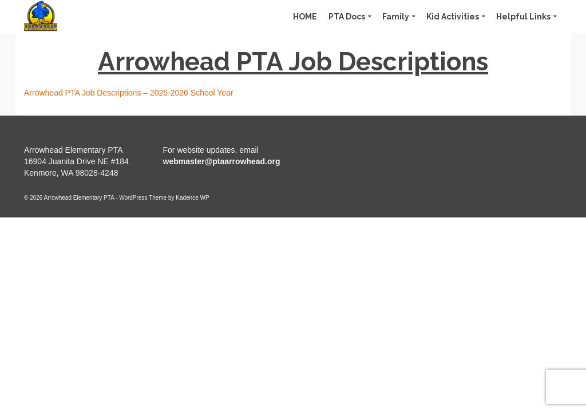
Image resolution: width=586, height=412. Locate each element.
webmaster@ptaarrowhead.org (221, 161)
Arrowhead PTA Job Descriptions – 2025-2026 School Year (128, 92)
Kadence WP (192, 198)
